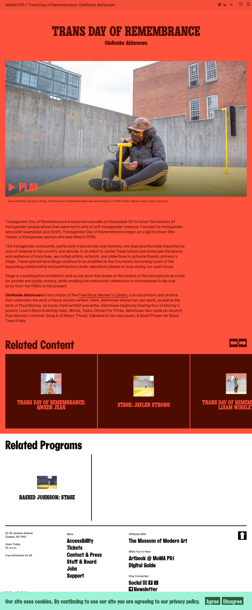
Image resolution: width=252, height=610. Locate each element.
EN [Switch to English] (224, 4)
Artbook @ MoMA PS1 (151, 557)
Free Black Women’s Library (102, 295)
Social (135, 582)
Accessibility (80, 540)
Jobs (72, 568)
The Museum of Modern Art (158, 540)
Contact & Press (84, 554)
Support (75, 575)
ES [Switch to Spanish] (231, 4)
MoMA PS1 (14, 4)
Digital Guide (142, 564)
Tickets (74, 547)
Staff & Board (81, 561)
